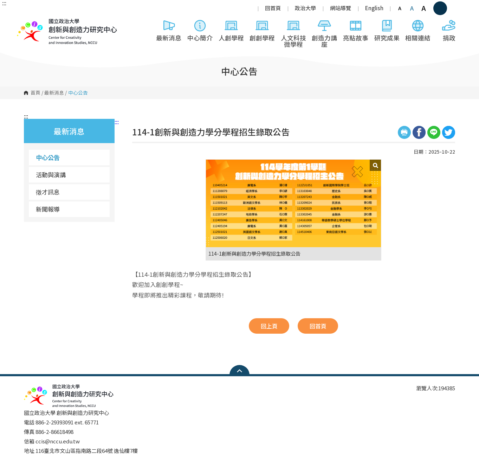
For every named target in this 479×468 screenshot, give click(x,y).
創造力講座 (324, 34)
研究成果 (387, 30)
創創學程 (262, 30)
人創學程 (231, 30)
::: (4, 3)
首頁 (35, 92)
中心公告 (48, 157)
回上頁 (269, 326)
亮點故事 (355, 30)
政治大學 (305, 8)
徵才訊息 (48, 191)
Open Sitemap (239, 370)
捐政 (449, 30)
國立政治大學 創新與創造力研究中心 (24, 52)
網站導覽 (340, 8)
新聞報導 (48, 209)
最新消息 (168, 30)
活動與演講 (51, 174)
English (374, 8)
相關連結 (418, 30)
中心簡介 (200, 30)
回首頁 (273, 8)
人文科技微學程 (293, 34)
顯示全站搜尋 (440, 8)
